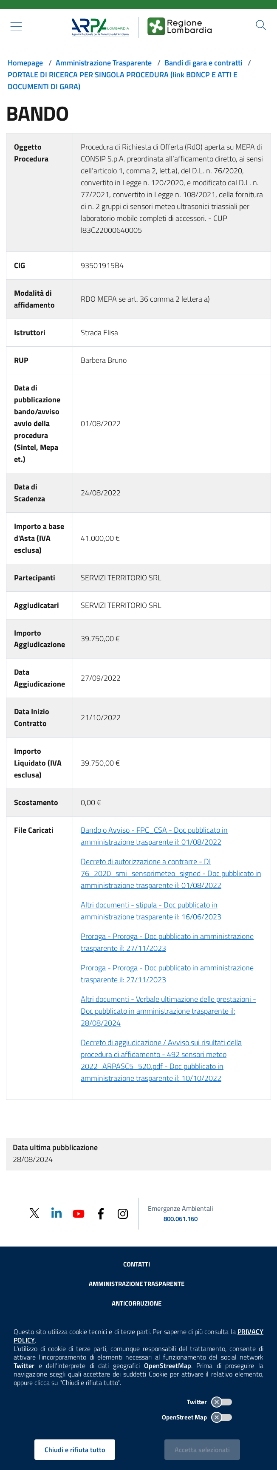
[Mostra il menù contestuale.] (16, 26)
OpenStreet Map (197, 1417)
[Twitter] (34, 1213)
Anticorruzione (136, 1303)
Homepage (25, 62)
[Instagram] (123, 1213)
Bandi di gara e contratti (203, 62)
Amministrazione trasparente (136, 1284)
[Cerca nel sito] (260, 25)
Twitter (209, 1402)
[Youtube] (78, 1213)
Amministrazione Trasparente (104, 62)
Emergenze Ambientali (180, 1208)
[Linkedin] (56, 1213)
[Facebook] (100, 1213)
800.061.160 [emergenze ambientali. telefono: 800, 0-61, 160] (181, 1219)
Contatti (136, 1264)
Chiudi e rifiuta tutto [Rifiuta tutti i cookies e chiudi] (75, 1450)
